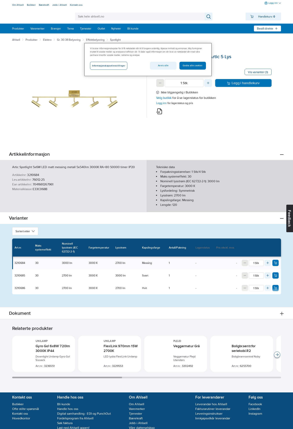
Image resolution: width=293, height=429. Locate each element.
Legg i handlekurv (243, 83)
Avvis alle (163, 65)
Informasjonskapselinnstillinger (108, 65)
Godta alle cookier (192, 65)
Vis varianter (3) (258, 72)
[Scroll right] (277, 355)
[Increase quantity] (208, 83)
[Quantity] (184, 83)
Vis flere (146, 205)
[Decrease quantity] (160, 83)
